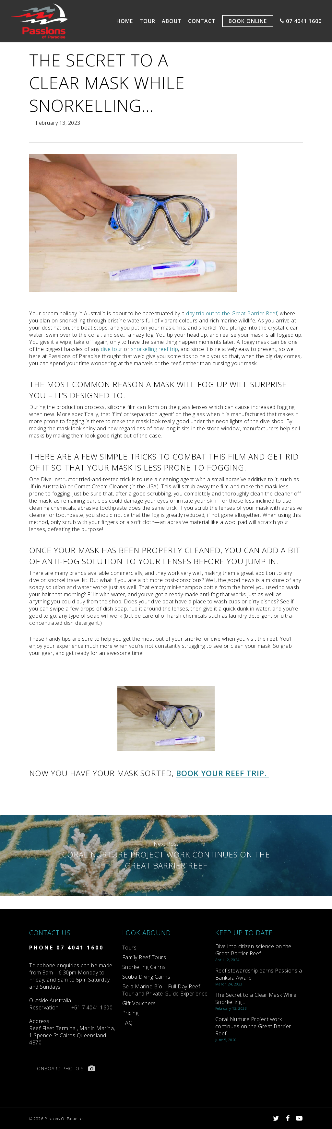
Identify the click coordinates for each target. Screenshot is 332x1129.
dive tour (112, 349)
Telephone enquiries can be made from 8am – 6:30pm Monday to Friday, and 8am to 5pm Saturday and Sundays (71, 976)
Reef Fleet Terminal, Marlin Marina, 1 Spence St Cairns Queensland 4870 (72, 1032)
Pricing (130, 1013)
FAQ (127, 1022)
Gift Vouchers (139, 1003)
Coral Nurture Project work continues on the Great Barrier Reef (166, 855)
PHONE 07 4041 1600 (66, 947)
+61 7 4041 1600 (92, 1007)
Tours (129, 947)
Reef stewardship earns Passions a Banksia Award (258, 974)
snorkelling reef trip (154, 349)
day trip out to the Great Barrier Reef (231, 313)
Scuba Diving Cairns (146, 976)
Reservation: (50, 1004)
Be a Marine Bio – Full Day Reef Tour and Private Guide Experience (165, 990)
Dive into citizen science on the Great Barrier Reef (253, 950)
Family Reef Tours (144, 957)
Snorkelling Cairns (144, 967)
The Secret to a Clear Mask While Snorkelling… (256, 998)
